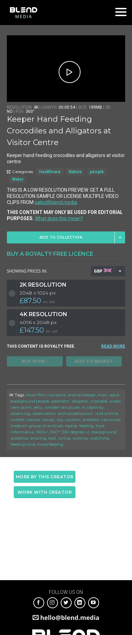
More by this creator (45, 476)
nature (33, 419)
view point (21, 407)
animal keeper (82, 394)
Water (18, 179)
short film (35, 394)
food (100, 425)
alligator (80, 401)
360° (55, 431)
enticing (38, 438)
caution (73, 419)
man (102, 394)
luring (64, 438)
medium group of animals (37, 425)
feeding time (23, 444)
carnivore (111, 419)
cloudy (48, 419)
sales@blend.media (56, 202)
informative (22, 431)
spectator (60, 401)
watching (99, 438)
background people (30, 401)
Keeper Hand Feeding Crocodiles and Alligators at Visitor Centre (59, 131)
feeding (86, 425)
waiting (80, 438)
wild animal (106, 413)
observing (20, 413)
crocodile (98, 401)
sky (60, 419)
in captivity (93, 407)
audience (19, 438)
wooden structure (62, 407)
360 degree (73, 431)
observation (44, 413)
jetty (38, 407)
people (97, 171)
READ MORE (113, 346)
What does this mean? (59, 218)
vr (88, 431)
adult (114, 394)
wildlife (17, 419)
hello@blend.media (69, 617)
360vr (42, 431)
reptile (71, 425)
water (115, 401)
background (104, 431)
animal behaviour (75, 413)
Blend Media (23, 12)
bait (52, 438)
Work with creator (44, 492)
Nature (75, 171)
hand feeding (50, 444)
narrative (56, 394)
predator (91, 419)
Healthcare (50, 171)
